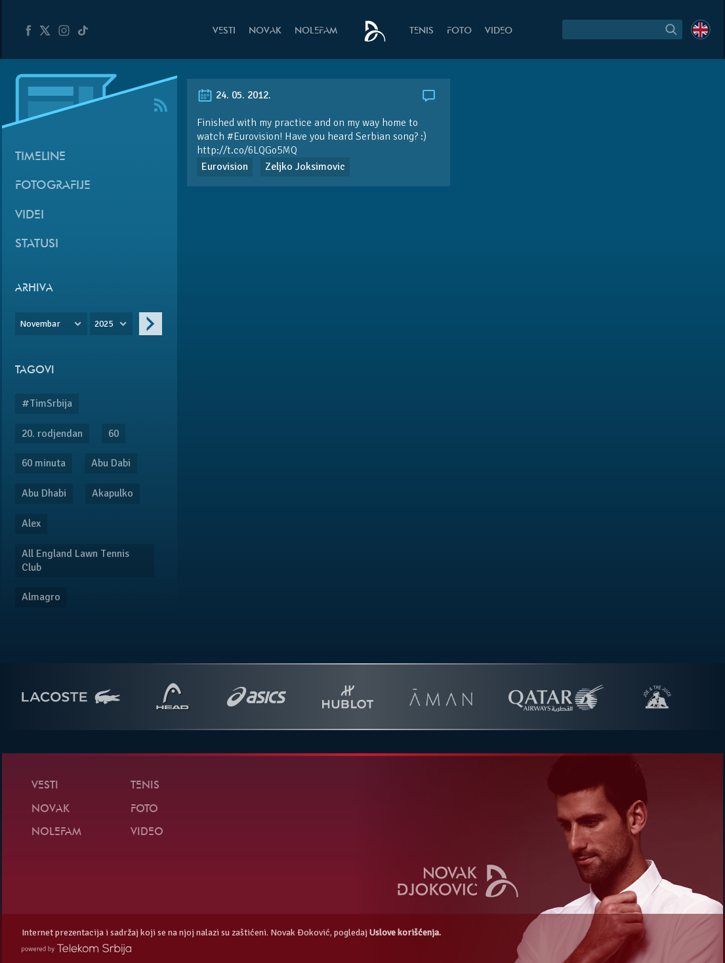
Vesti (224, 31)
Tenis (421, 31)
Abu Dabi (111, 463)
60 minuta (44, 463)
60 (113, 433)
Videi (29, 215)
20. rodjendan (52, 433)
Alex (31, 523)
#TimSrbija (47, 403)
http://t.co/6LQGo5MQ (247, 150)
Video (498, 31)
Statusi (36, 244)
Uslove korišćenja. (405, 932)
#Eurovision (253, 136)
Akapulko (112, 493)
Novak (265, 31)
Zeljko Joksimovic (305, 166)
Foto (459, 31)
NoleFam (316, 31)
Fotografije (53, 186)
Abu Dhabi (44, 493)
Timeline (40, 157)
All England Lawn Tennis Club (75, 560)
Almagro (41, 597)
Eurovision (224, 166)
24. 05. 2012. (234, 95)
